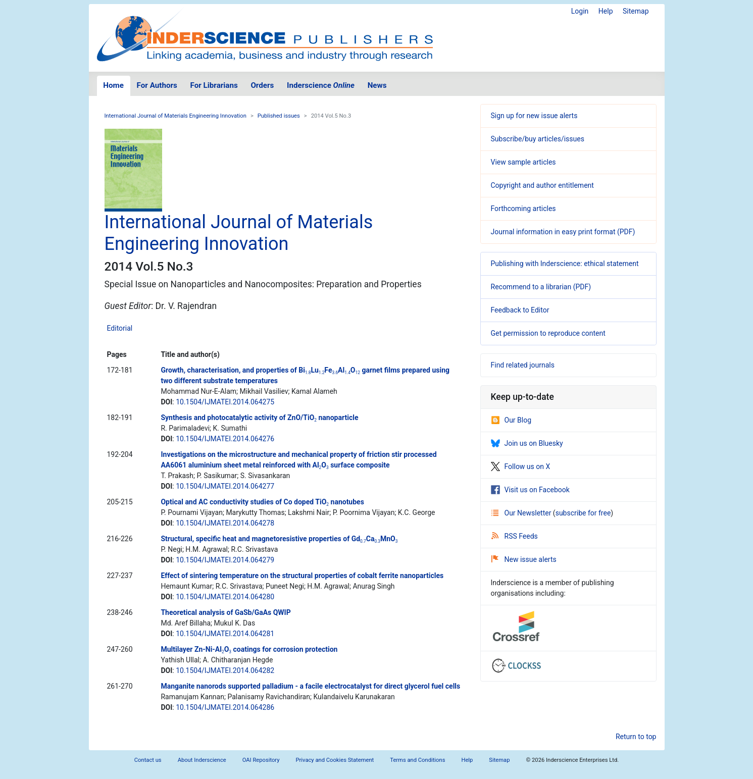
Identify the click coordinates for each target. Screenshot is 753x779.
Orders (262, 85)
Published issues (279, 116)
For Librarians (213, 85)
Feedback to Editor (520, 310)
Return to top (636, 737)
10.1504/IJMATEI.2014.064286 (225, 707)
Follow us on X (520, 466)
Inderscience (321, 85)
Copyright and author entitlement (542, 185)
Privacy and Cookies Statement (335, 760)
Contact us (148, 760)
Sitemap (635, 11)
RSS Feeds (514, 536)
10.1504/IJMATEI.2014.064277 (225, 486)
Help (605, 11)
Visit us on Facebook (530, 490)
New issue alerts (524, 559)
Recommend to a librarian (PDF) (541, 287)
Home (113, 85)
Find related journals (523, 365)
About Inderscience (202, 760)
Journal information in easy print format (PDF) (563, 232)
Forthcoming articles (523, 208)
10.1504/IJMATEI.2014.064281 (225, 634)
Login (580, 11)
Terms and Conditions (417, 760)
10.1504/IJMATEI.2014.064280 (225, 597)
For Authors (157, 85)
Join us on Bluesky (527, 443)
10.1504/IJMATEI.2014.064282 (225, 670)
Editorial (120, 328)
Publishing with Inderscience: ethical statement (565, 263)
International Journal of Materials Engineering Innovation (175, 116)
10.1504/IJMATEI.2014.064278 (225, 523)
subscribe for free (583, 513)
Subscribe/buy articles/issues (537, 139)
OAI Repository (261, 760)
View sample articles (523, 162)
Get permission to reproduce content (548, 333)
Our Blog (511, 420)
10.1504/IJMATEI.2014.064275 (225, 402)
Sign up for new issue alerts (534, 116)
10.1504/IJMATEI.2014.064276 (225, 439)
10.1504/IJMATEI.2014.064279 (225, 560)
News (377, 85)
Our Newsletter (522, 513)
